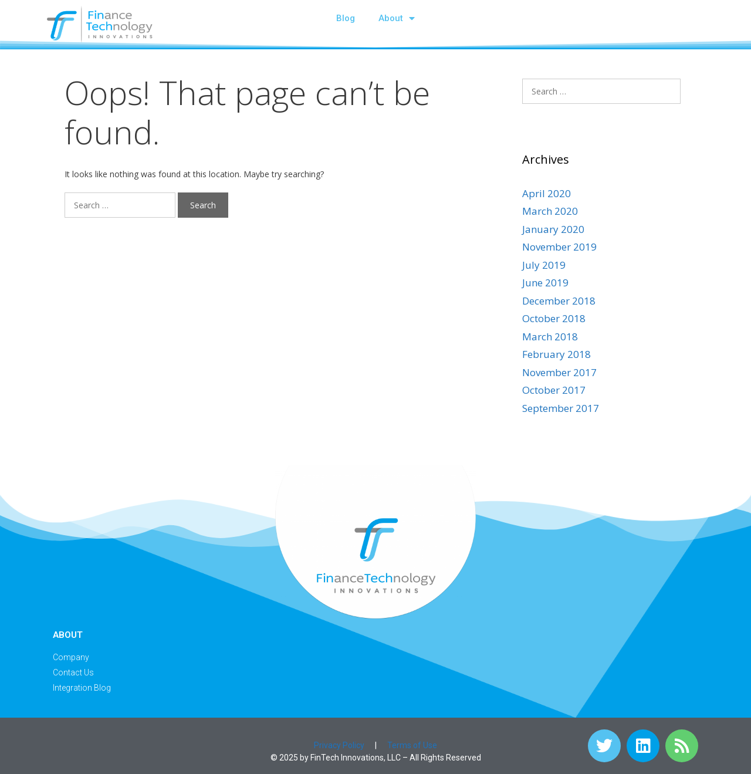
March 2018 (550, 336)
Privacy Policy (339, 745)
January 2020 (553, 229)
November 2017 (559, 372)
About (396, 18)
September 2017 (560, 408)
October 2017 (554, 390)
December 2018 (559, 300)
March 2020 (550, 211)
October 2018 (554, 318)
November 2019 (559, 247)
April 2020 (546, 193)
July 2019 (544, 265)
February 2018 (556, 354)
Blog (345, 18)
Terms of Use (412, 745)
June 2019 (545, 282)
